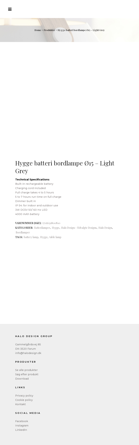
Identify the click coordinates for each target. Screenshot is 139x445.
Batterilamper (42, 227)
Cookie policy (24, 400)
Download (22, 378)
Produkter (49, 30)
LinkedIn (21, 429)
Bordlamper (23, 232)
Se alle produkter (26, 370)
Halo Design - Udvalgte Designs (79, 227)
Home (37, 30)
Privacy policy (24, 395)
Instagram (21, 425)
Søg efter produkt (26, 374)
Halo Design (105, 227)
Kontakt (20, 404)
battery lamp (31, 237)
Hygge (55, 227)
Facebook (21, 421)
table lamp (55, 237)
